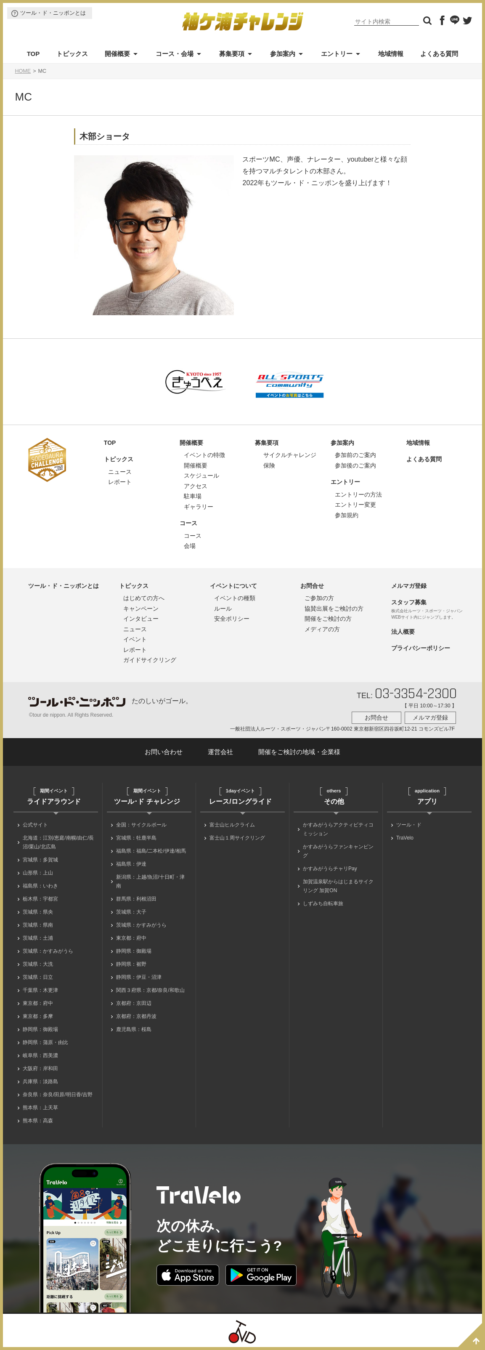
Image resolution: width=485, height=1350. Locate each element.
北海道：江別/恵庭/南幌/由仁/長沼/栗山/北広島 (58, 842)
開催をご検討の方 (328, 618)
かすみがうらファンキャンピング (338, 851)
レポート (120, 481)
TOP (33, 53)
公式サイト (35, 825)
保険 (269, 465)
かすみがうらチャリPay (330, 869)
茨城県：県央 (38, 912)
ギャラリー (198, 506)
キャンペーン (141, 608)
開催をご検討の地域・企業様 (299, 751)
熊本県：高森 (38, 1121)
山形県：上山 (38, 873)
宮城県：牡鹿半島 (136, 838)
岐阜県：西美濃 (40, 1055)
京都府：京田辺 (133, 1003)
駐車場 (192, 496)
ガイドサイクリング (149, 659)
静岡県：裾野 (131, 964)
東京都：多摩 (38, 1016)
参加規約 (346, 515)
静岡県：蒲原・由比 (45, 1042)
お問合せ (312, 585)
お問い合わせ (164, 751)
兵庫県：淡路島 (40, 1081)
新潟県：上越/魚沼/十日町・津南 (150, 881)
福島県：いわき (40, 886)
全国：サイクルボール (141, 825)
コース (188, 523)
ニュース (120, 471)
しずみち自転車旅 (323, 903)
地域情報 (390, 53)
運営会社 (220, 751)
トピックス (72, 53)
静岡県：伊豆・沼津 (139, 977)
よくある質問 (439, 53)
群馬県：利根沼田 (136, 899)
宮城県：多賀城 (40, 860)
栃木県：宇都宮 (40, 899)
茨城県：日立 (38, 977)
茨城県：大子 (131, 912)
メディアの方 (322, 629)
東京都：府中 (38, 1003)
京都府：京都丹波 (136, 1016)
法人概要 (403, 631)
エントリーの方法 (358, 494)
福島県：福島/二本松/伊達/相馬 (151, 851)
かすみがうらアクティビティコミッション (338, 829)
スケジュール (201, 475)
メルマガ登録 (409, 585)
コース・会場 (174, 53)
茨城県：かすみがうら (48, 951)
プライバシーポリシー (420, 648)
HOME (23, 71)
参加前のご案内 (355, 455)
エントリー (336, 53)
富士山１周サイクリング (237, 838)
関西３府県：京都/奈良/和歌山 (150, 990)
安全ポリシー (231, 618)
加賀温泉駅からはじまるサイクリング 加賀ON (338, 886)
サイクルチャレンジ (289, 455)
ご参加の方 (319, 598)
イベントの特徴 (204, 455)
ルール (223, 608)
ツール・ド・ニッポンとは (53, 13)
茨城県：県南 (38, 925)
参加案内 (282, 53)
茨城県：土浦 (38, 938)
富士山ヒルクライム (232, 825)
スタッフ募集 (409, 602)
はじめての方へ (143, 598)
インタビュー (141, 618)
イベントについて (233, 585)
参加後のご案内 (355, 465)
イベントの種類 (234, 598)
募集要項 (231, 53)
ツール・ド (408, 825)
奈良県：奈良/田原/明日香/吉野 (58, 1095)
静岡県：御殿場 (40, 1029)
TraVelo (404, 838)
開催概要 (117, 53)
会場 (190, 545)
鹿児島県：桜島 (133, 1029)
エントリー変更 (355, 504)
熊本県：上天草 (40, 1108)
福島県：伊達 (131, 864)
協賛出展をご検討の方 (334, 608)
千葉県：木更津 (40, 990)
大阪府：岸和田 (40, 1068)
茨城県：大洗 (38, 964)
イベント (135, 639)
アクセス (195, 486)
